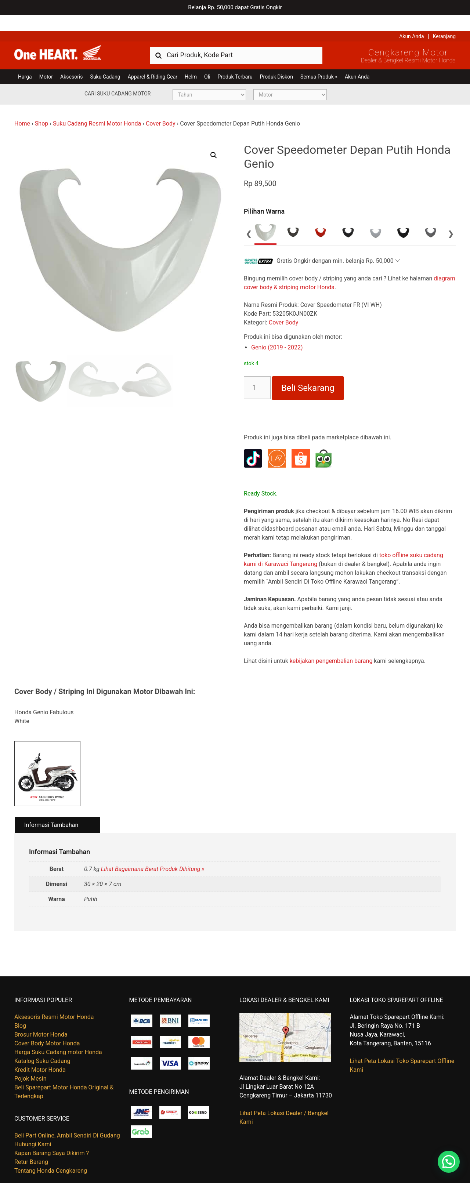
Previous (249, 217)
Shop (41, 107)
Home (22, 107)
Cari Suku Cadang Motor (117, 77)
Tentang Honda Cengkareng (50, 1154)
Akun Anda (411, 20)
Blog (20, 1009)
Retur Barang (31, 1146)
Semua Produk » (318, 60)
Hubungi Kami (32, 1128)
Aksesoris (71, 60)
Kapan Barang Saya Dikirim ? (51, 1137)
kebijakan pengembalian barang (331, 644)
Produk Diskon (276, 60)
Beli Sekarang (308, 372)
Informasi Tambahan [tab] (51, 808)
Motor (46, 60)
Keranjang (444, 20)
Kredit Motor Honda (40, 1053)
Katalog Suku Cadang (42, 1045)
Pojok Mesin (30, 1062)
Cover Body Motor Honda (47, 1027)
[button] (213, 139)
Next (450, 217)
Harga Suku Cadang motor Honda (58, 1036)
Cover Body (161, 107)
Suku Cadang (105, 60)
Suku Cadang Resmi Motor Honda (97, 107)
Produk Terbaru (235, 60)
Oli (207, 60)
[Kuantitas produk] (257, 371)
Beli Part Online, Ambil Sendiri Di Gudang (67, 1119)
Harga (25, 60)
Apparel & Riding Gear (152, 60)
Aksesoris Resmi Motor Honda (54, 1001)
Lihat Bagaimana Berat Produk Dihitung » (153, 853)
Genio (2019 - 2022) (277, 331)
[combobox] (236, 39)
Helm (191, 60)
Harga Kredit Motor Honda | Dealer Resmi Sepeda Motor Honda (67, 38)
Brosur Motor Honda (41, 1018)
